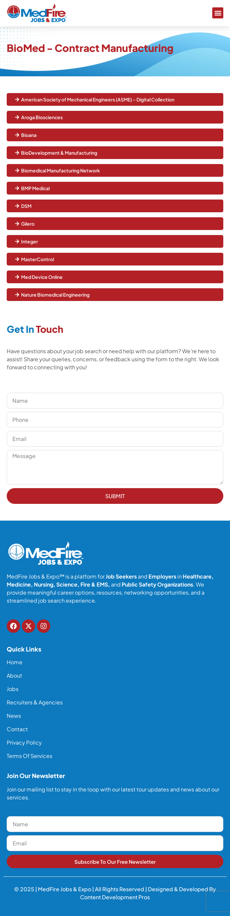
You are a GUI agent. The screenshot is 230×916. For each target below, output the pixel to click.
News (14, 715)
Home (14, 662)
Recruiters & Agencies (35, 702)
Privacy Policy (24, 742)
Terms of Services (29, 756)
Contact (17, 729)
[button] (217, 12)
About (14, 675)
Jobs (12, 689)
